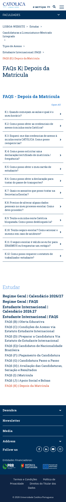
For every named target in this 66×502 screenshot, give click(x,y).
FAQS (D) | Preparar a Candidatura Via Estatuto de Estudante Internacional (32, 338)
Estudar (34, 26)
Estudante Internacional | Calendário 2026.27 (25, 309)
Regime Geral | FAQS (20, 301)
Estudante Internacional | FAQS (22, 52)
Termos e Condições (25, 479)
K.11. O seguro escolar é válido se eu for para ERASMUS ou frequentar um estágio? (31, 243)
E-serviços (39, 7)
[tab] (33, 114)
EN (48, 6)
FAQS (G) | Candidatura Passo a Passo (32, 360)
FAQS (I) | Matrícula (19, 375)
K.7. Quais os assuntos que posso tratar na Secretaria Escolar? (30, 192)
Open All (56, 104)
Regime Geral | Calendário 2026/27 (33, 296)
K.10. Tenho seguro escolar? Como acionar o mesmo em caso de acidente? (31, 231)
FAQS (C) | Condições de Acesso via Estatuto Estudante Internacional (30, 329)
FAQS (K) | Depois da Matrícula (27, 386)
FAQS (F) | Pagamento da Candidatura (32, 355)
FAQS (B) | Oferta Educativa (24, 322)
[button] (33, 105)
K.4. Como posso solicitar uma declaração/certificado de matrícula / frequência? (28, 155)
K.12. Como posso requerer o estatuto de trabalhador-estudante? (29, 255)
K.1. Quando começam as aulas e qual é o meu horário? (29, 113)
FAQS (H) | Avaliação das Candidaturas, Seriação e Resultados (33, 368)
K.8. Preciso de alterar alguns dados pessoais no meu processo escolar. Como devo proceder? (29, 206)
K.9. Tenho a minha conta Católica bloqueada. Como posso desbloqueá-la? (28, 220)
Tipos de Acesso (12, 46)
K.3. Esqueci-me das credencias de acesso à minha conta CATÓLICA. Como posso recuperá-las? (31, 139)
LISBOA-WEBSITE (14, 26)
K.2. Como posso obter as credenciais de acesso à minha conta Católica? (29, 125)
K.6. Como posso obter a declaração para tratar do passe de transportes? (29, 180)
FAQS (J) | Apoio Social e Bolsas (27, 380)
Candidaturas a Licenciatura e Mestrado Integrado (27, 34)
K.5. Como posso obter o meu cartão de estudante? (28, 168)
